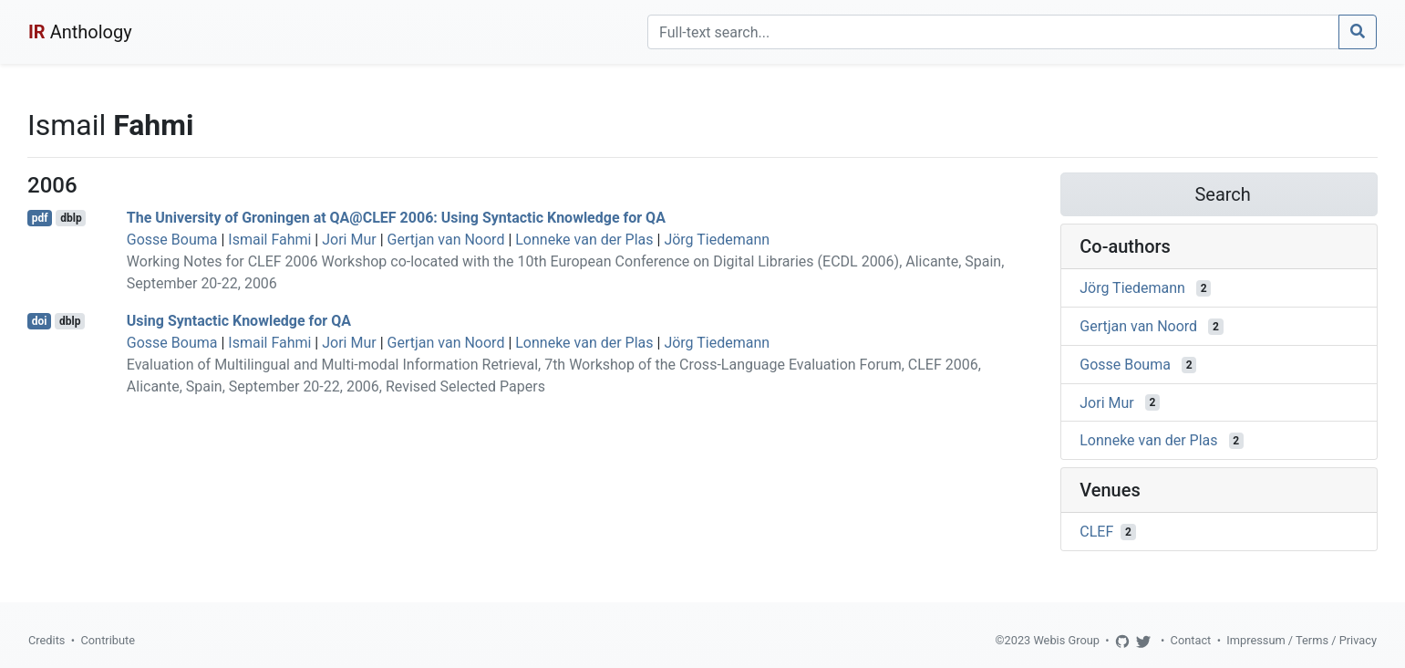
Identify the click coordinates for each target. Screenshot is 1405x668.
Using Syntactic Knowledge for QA (239, 320)
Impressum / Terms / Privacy (1301, 640)
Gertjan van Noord (446, 239)
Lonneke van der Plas (584, 239)
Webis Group (1066, 640)
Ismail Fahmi (269, 239)
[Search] (993, 32)
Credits (46, 640)
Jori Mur (349, 239)
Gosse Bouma (172, 239)
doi (39, 321)
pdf (40, 218)
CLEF (1096, 531)
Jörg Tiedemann (717, 239)
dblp (70, 218)
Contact (1191, 640)
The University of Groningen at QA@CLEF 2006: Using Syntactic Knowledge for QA (396, 217)
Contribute (107, 640)
